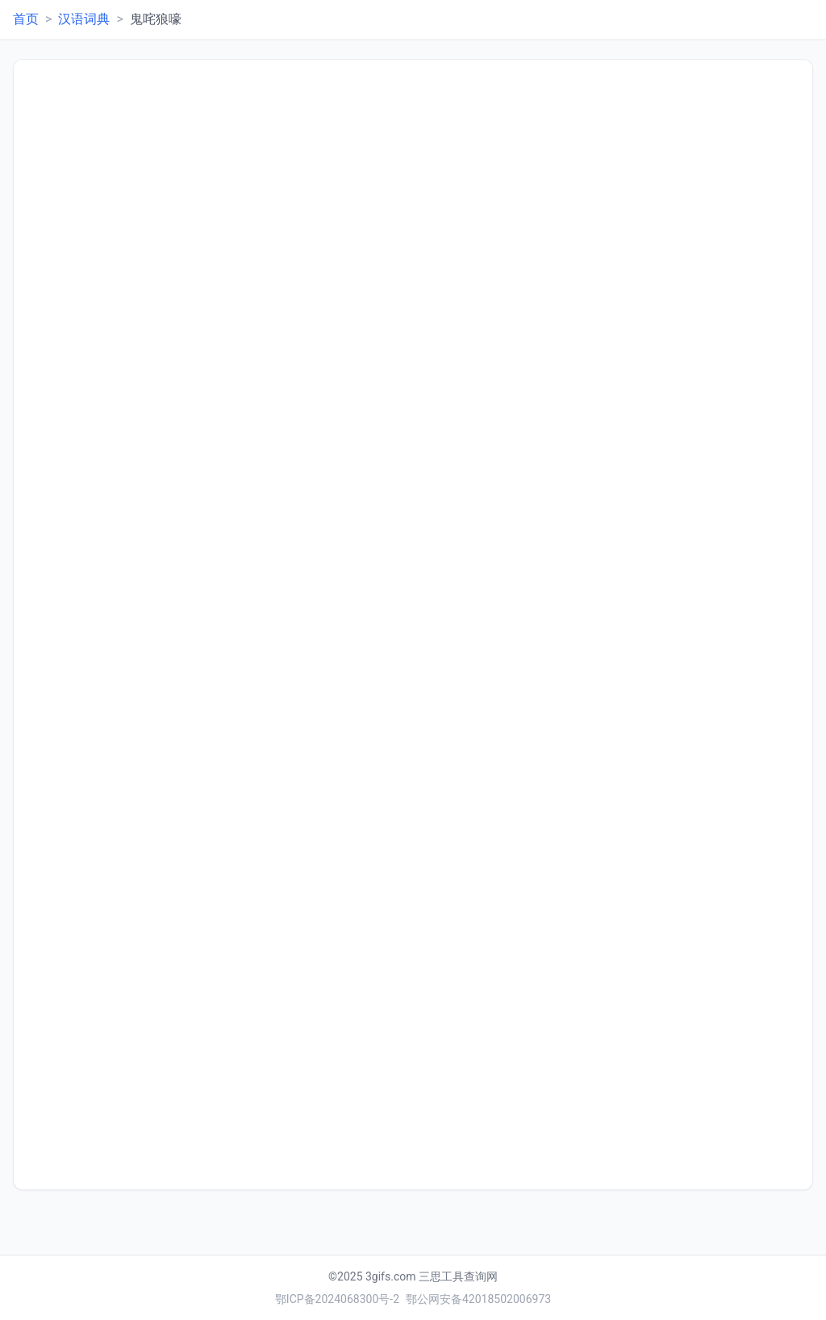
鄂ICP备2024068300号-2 (337, 1299)
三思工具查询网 (458, 1276)
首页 (26, 19)
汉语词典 (84, 19)
